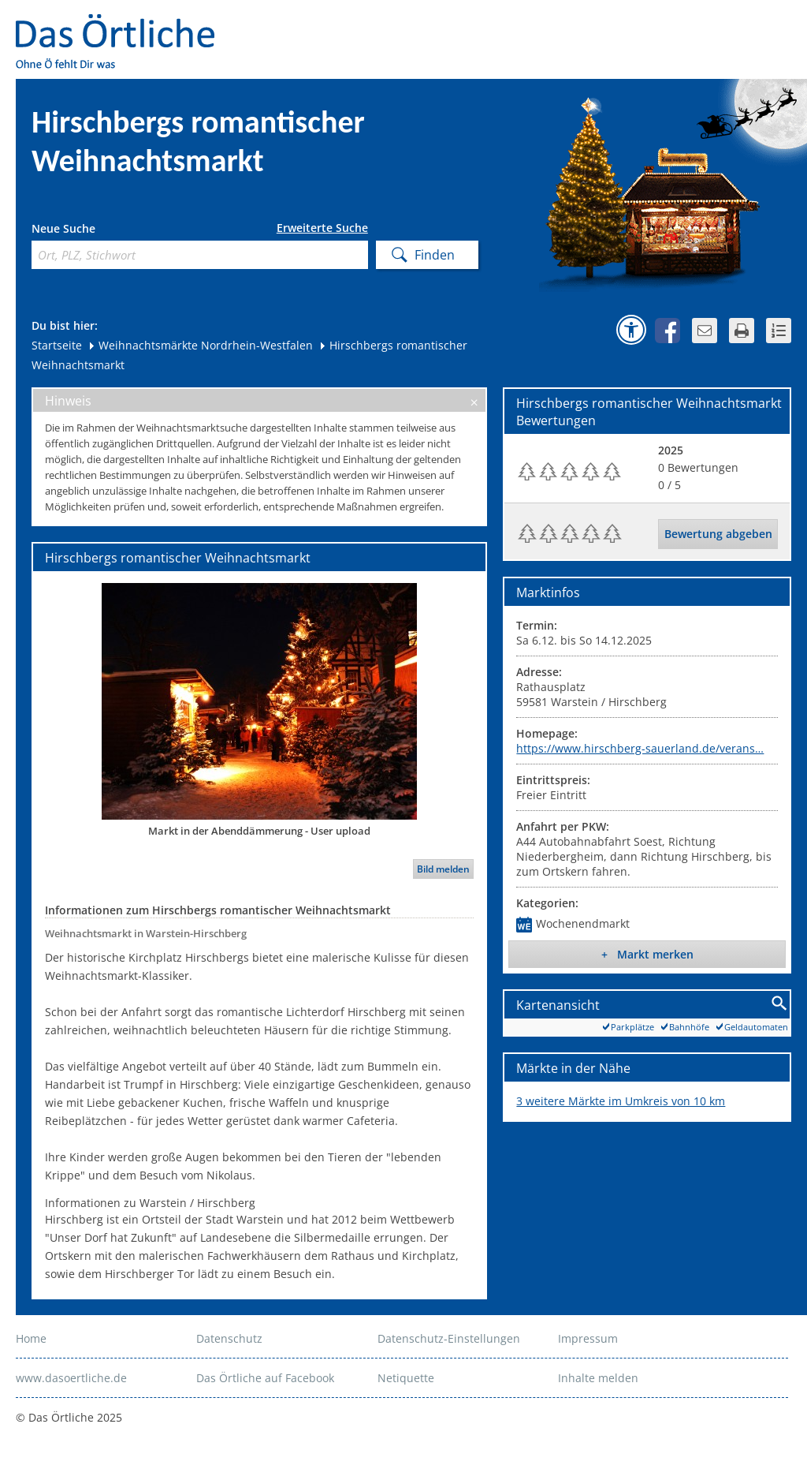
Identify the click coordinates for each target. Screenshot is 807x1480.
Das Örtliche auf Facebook (265, 1377)
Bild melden (443, 869)
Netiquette (405, 1377)
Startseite (57, 345)
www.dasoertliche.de (71, 1377)
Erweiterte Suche (322, 228)
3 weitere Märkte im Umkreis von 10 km (620, 1100)
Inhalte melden (598, 1377)
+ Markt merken (647, 954)
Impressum (588, 1338)
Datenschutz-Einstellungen (448, 1338)
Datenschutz (229, 1338)
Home (31, 1338)
